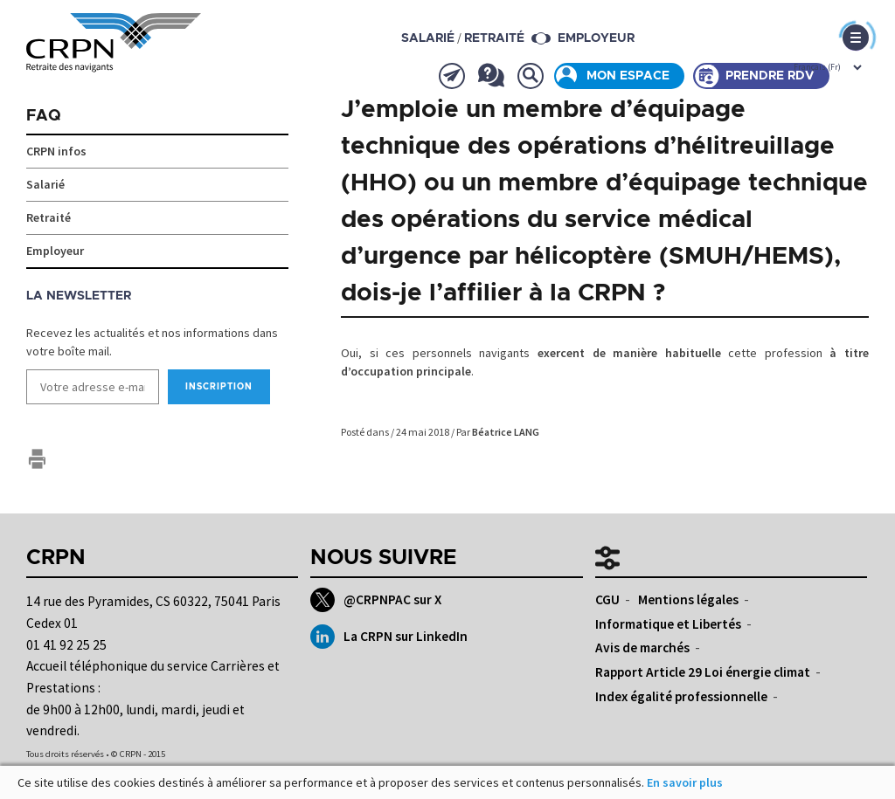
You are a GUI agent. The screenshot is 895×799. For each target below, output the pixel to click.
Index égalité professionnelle (681, 696)
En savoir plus (685, 782)
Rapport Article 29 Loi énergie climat (702, 672)
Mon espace (628, 76)
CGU (607, 599)
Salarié (45, 184)
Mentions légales (688, 599)
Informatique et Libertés (668, 624)
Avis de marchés (642, 647)
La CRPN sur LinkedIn (388, 636)
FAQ (43, 116)
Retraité (48, 217)
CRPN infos (56, 151)
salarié (427, 38)
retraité (494, 38)
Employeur (596, 38)
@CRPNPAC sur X (375, 600)
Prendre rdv (770, 76)
